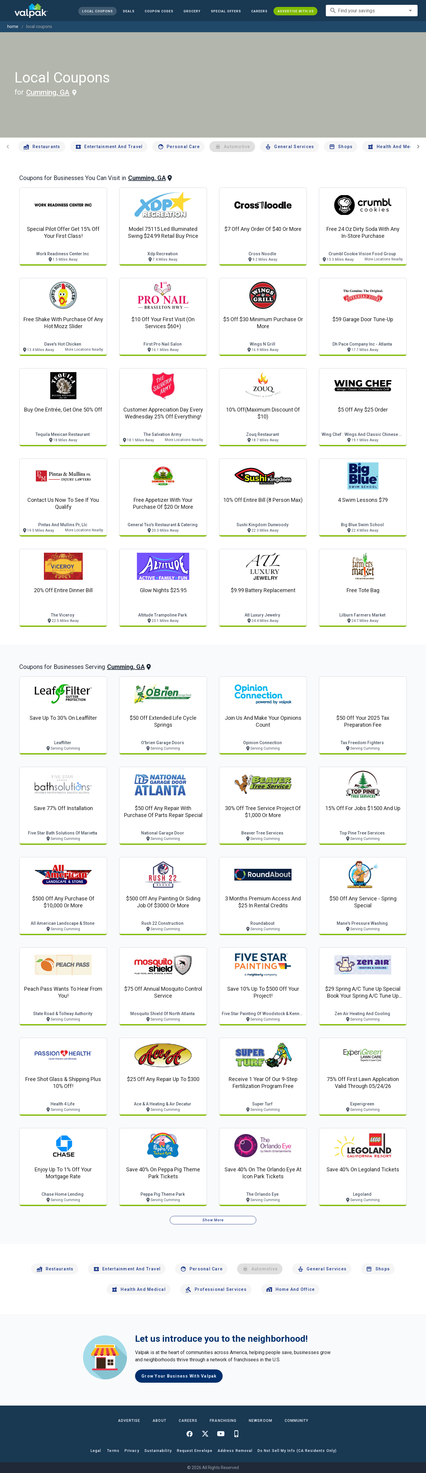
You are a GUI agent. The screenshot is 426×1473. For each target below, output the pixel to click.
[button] (226, 11)
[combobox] (372, 10)
